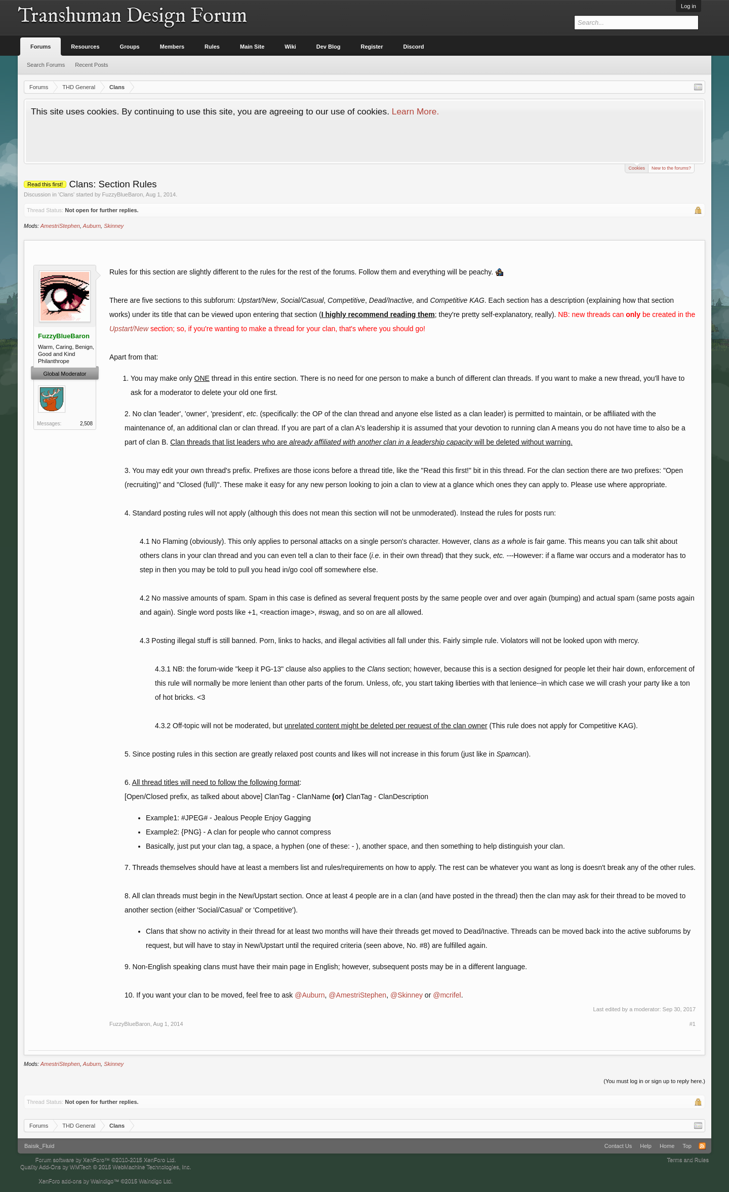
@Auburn (310, 995)
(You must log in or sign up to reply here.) (654, 1081)
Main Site (252, 47)
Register (372, 47)
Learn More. (415, 111)
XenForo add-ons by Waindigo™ (78, 1181)
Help (646, 1146)
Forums (40, 47)
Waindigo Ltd (155, 1181)
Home (667, 1146)
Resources (85, 47)
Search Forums (46, 65)
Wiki (290, 47)
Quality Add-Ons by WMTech (105, 1167)
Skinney (114, 226)
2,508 (86, 423)
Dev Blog (328, 47)
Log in (688, 6)
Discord (413, 47)
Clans (66, 194)
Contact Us (618, 1146)
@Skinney (406, 995)
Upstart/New (128, 329)
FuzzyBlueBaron (122, 194)
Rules (212, 47)
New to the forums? (671, 168)
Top (687, 1146)
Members (172, 47)
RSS (702, 1146)
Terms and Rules (688, 1160)
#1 (693, 1024)
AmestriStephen (60, 226)
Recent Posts (91, 65)
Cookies (636, 167)
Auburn (92, 226)
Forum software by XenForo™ (105, 1160)
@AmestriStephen (357, 995)
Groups (130, 47)
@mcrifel (447, 995)
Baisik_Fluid (39, 1146)
